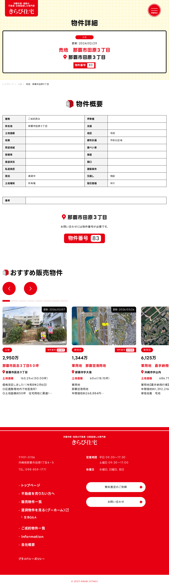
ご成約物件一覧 (33, 528)
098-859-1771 (35, 469)
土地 (20, 84)
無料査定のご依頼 (116, 487)
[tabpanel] (104, 353)
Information (32, 536)
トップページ (8, 84)
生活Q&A (30, 517)
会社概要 (28, 544)
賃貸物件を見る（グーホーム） (43, 510)
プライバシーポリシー (31, 559)
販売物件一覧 (31, 502)
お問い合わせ (116, 502)
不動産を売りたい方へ (38, 493)
